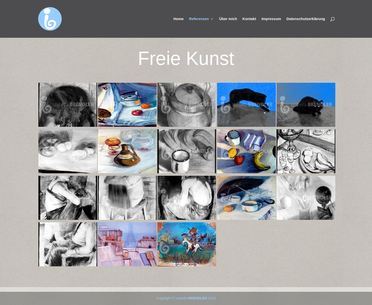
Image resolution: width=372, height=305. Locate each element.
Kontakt (249, 19)
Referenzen (199, 19)
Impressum (271, 19)
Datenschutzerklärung (305, 19)
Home (179, 19)
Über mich (228, 19)
